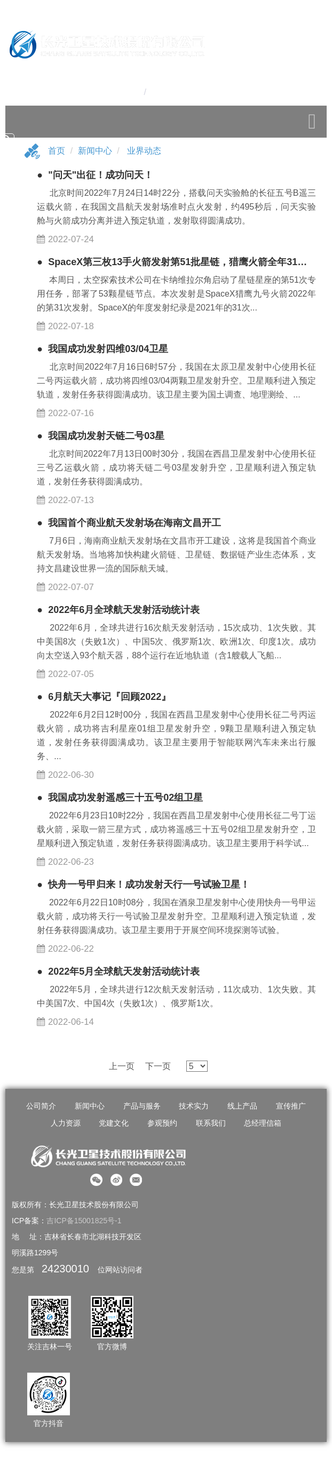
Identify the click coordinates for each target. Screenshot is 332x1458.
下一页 (158, 1066)
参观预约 (162, 1123)
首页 (56, 150)
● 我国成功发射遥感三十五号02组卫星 (120, 797)
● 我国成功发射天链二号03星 (100, 436)
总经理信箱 (262, 1123)
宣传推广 (291, 1106)
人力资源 (66, 1123)
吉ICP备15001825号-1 (83, 1220)
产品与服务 (142, 1106)
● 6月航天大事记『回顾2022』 (104, 696)
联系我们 (211, 1123)
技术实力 (194, 1106)
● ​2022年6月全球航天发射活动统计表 (118, 609)
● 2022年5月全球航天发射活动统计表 (118, 971)
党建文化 (114, 1123)
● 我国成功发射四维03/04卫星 (102, 349)
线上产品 (242, 1106)
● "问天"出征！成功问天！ (95, 175)
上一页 (122, 1066)
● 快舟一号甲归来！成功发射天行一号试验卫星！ (143, 884)
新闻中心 (95, 150)
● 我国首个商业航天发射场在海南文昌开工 (129, 522)
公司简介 (41, 1106)
